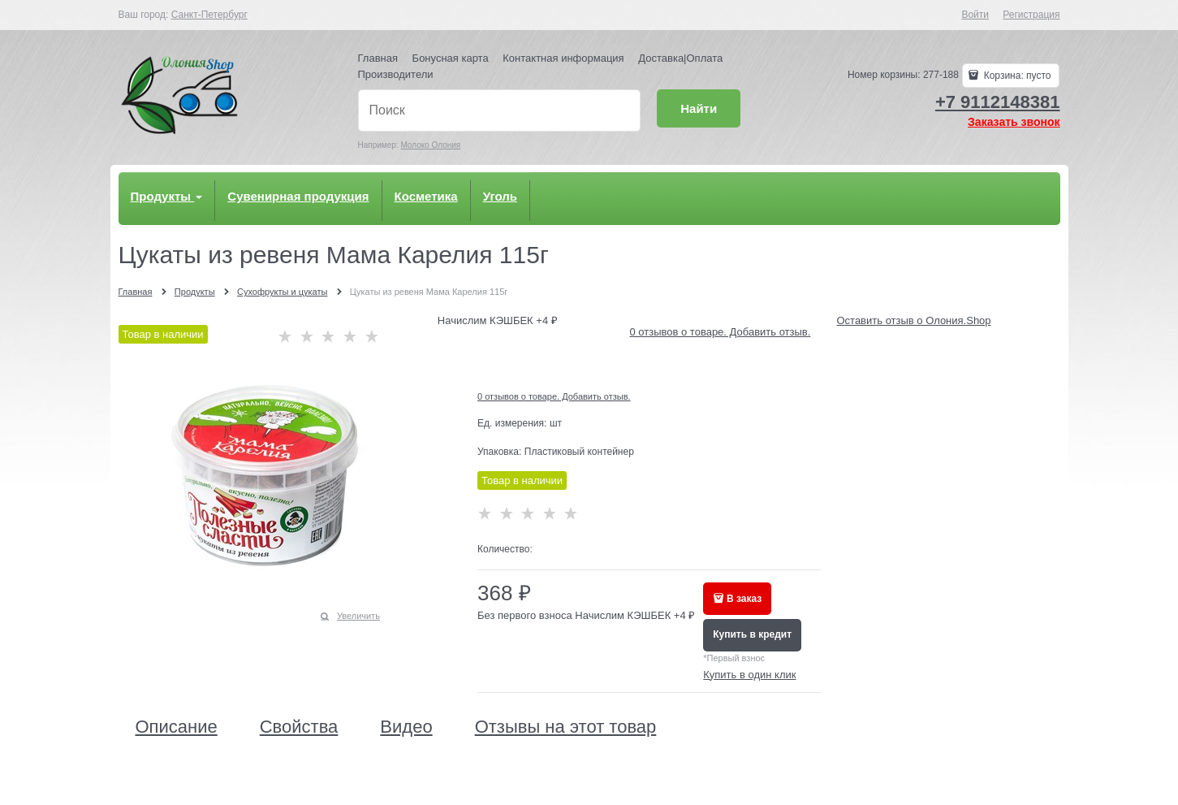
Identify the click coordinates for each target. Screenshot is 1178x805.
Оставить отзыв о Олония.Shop (913, 320)
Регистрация (1031, 14)
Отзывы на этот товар (566, 727)
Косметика (426, 196)
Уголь (500, 196)
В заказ (744, 598)
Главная (378, 58)
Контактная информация (563, 58)
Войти (975, 14)
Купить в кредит (752, 634)
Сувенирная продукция (298, 196)
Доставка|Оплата (680, 58)
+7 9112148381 (997, 102)
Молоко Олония (430, 145)
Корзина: (1016, 75)
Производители (396, 74)
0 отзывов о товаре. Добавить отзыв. (719, 332)
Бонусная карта (450, 58)
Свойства (299, 727)
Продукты (167, 196)
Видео (406, 727)
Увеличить (358, 616)
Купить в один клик (749, 675)
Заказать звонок (1013, 121)
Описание (177, 727)
